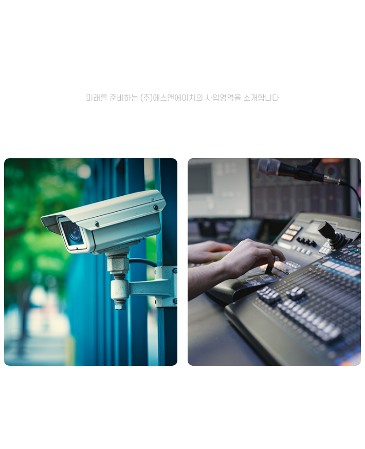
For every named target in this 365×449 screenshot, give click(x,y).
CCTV (90, 384)
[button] (172, 427)
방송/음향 (274, 384)
